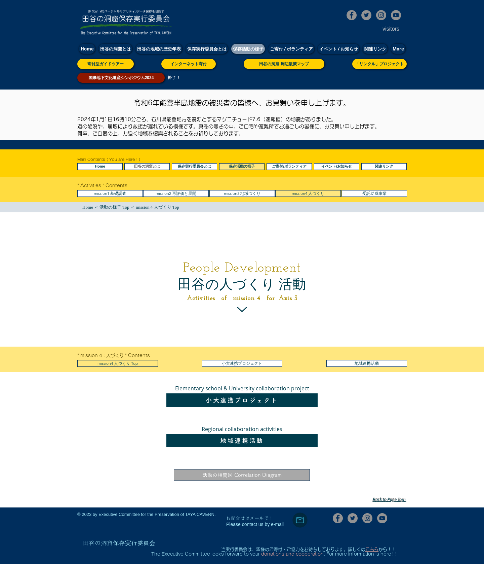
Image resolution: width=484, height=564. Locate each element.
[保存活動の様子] (242, 166)
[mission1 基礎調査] (110, 193)
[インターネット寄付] (188, 64)
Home (87, 207)
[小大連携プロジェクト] (242, 363)
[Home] (100, 166)
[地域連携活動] (366, 363)
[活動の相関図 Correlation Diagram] (242, 475)
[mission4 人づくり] (308, 193)
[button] (176, 193)
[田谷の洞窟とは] (147, 166)
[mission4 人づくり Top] (117, 363)
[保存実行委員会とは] (194, 166)
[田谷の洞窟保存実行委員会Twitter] (366, 15)
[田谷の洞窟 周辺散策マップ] (284, 64)
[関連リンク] (384, 166)
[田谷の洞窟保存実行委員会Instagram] (381, 15)
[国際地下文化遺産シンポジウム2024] (121, 78)
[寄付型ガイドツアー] (105, 64)
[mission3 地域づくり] (242, 193)
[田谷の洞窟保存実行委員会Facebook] (352, 15)
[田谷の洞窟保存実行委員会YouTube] (396, 15)
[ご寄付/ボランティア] (289, 166)
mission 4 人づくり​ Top (157, 207)
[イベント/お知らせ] (336, 166)
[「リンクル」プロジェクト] (379, 64)
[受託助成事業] (374, 193)
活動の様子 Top (114, 207)
